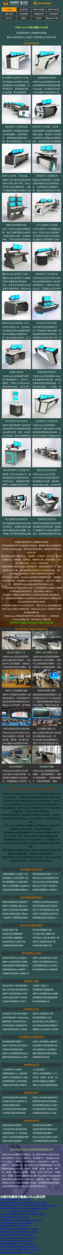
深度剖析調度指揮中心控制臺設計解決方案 (20, 1029)
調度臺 (23, 18)
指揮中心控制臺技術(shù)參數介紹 (47, 993)
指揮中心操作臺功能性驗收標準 (15, 1137)
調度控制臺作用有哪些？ (12, 1125)
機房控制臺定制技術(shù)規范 (15, 1057)
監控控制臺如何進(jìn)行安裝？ (46, 1105)
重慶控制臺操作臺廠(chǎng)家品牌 (14, 1226)
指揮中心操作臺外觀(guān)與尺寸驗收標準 (20, 993)
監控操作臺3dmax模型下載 (13, 942)
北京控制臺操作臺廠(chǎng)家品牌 (14, 1200)
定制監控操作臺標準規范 (12, 1049)
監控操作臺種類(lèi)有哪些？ (44, 1081)
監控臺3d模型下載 (10, 930)
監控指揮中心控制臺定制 (47, 421)
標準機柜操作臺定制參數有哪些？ (47, 997)
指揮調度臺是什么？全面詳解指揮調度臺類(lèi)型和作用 (25, 1073)
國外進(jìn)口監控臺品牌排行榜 (46, 878)
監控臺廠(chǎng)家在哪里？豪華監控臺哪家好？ (22, 878)
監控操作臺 (24, 9)
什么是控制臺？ (39, 1069)
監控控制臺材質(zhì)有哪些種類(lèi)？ (47, 969)
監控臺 (38, 18)
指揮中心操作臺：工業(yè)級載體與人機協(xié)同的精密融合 (29, 176)
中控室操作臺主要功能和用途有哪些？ (18, 1129)
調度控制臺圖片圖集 (47, 690)
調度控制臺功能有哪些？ (12, 1141)
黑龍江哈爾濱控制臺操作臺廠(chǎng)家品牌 (18, 1247)
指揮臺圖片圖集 (47, 766)
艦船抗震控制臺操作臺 (16, 225)
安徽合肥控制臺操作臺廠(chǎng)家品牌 (16, 1244)
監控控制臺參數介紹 (41, 1001)
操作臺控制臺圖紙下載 (42, 930)
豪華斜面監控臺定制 (47, 372)
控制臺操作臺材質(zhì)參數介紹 (15, 973)
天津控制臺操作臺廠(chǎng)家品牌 (14, 1217)
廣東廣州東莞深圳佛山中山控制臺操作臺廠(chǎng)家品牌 (24, 1203)
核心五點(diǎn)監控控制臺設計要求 (47, 1025)
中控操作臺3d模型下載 (42, 945)
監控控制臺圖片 (16, 766)
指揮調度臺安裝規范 (41, 1057)
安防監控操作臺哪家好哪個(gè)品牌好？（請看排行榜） (25, 890)
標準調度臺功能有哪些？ (43, 1133)
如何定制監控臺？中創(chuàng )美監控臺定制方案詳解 (25, 1017)
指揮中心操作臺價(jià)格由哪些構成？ (18, 910)
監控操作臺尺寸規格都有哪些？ (15, 986)
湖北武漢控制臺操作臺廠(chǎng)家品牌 (16, 1223)
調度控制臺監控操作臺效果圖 (16, 728)
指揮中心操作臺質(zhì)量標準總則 (47, 1041)
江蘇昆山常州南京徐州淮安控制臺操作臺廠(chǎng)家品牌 (24, 1208)
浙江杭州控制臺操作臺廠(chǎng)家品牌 (16, 1241)
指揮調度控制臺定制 (47, 519)
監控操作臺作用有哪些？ (43, 1125)
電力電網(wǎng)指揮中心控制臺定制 (18, 78)
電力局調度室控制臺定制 (16, 519)
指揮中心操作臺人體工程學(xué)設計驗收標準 (21, 1045)
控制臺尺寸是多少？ (41, 986)
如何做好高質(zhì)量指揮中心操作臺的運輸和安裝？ (24, 1101)
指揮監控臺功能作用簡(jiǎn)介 (45, 1129)
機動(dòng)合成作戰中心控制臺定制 (18, 274)
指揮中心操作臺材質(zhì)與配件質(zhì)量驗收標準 (23, 962)
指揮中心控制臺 (38, 9)
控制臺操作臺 (38, 14)
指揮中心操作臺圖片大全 (47, 652)
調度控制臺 (9, 14)
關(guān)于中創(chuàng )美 (53, 18)
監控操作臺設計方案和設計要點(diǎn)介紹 (19, 1025)
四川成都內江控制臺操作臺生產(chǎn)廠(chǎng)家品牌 (23, 1214)
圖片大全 (9, 18)
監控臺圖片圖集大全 (47, 728)
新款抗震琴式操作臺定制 (16, 421)
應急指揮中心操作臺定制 (47, 274)
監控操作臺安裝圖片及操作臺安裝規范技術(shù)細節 (24, 1097)
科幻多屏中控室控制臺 (47, 323)
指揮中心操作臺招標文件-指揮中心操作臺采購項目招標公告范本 (29, 1077)
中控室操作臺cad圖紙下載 (44, 934)
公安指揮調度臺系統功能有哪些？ (47, 1141)
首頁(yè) (9, 9)
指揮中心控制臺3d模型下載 (44, 942)
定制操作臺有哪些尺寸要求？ (14, 1001)
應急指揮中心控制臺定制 (16, 127)
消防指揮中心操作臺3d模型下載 (46, 938)
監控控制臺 (24, 14)
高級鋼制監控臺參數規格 (43, 989)
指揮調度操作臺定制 (47, 78)
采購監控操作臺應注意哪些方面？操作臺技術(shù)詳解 (25, 1085)
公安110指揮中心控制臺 (46, 225)
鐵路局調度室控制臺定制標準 (45, 1053)
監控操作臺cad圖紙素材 (12, 934)
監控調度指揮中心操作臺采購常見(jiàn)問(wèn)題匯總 (24, 1081)
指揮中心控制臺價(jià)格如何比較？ (47, 914)
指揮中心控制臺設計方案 (43, 1014)
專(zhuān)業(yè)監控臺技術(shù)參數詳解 (19, 989)
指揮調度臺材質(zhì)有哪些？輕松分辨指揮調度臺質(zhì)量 (27, 969)
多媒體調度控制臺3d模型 (12, 945)
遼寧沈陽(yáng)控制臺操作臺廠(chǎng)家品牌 (19, 1229)
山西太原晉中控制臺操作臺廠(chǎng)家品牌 (18, 1238)
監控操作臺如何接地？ (11, 1105)
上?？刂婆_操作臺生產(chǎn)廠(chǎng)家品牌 (19, 1211)
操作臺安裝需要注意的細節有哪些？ (48, 1109)
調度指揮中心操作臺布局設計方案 (16, 1021)
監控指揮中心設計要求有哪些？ (15, 1014)
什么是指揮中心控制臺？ (12, 1069)
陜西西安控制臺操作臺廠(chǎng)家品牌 (16, 1252)
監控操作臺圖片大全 (16, 652)
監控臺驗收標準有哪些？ (12, 1041)
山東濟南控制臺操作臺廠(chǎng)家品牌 (16, 1235)
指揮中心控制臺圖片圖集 (16, 690)
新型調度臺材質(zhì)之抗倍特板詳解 (48, 965)
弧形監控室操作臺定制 (47, 470)
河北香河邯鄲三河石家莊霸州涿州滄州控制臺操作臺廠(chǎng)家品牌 (28, 1205)
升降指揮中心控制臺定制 (47, 176)
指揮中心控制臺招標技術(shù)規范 (16, 1053)
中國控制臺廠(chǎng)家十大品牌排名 (17, 874)
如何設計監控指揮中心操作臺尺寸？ (17, 997)
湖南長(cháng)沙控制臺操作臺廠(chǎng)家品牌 (19, 1249)
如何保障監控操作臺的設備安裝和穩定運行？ (21, 1109)
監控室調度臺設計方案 (42, 1017)
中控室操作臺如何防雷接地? (14, 1113)
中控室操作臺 (53, 14)
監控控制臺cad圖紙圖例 (12, 938)
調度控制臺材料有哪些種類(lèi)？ (15, 965)
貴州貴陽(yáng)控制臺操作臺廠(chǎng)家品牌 (19, 1232)
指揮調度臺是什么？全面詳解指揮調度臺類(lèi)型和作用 (25, 1133)
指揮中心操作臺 (53, 9)
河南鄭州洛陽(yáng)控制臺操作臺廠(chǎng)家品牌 (21, 1220)
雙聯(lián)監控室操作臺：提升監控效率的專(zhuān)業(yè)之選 (29, 323)
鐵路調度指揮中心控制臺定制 (16, 470)
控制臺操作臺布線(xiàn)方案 (44, 1113)
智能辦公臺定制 (16, 372)
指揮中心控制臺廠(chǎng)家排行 (16, 886)
